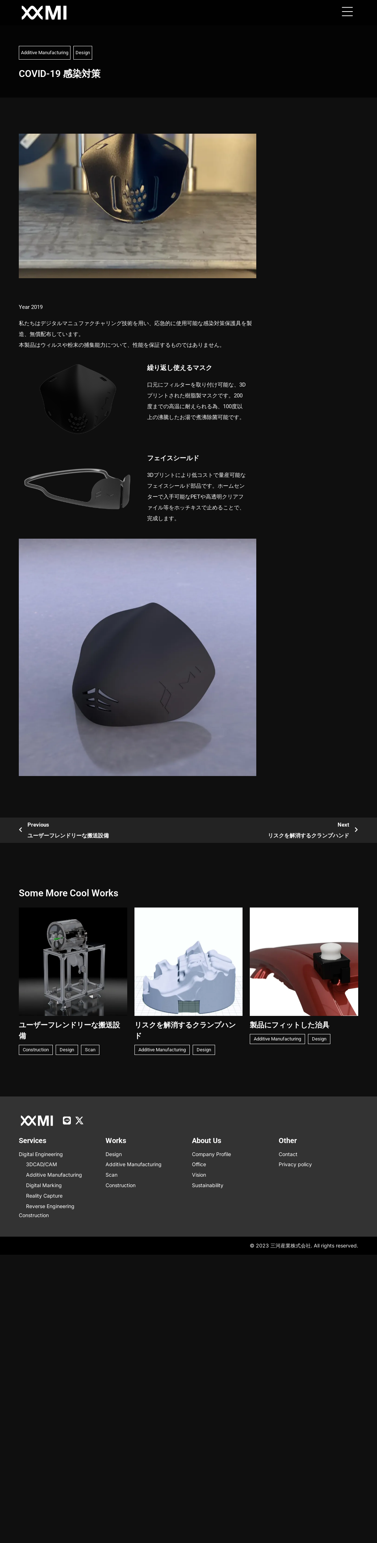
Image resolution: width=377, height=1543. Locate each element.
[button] (347, 13)
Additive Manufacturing (44, 52)
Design (83, 52)
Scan (90, 1049)
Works (116, 1140)
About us (206, 1140)
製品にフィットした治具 (289, 1025)
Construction (36, 1049)
